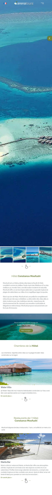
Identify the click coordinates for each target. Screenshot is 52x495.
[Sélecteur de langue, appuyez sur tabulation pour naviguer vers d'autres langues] (6, 3)
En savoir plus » (6, 396)
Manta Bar (5, 462)
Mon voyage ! (26, 330)
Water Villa (6, 387)
